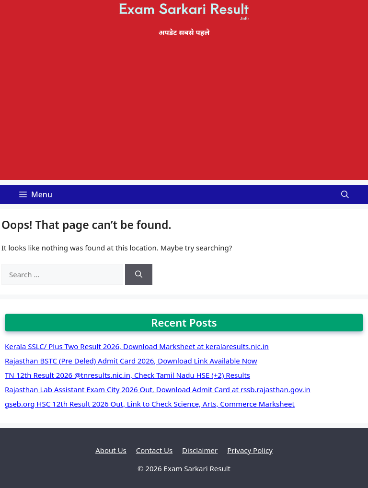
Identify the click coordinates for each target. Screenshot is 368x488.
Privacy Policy (250, 450)
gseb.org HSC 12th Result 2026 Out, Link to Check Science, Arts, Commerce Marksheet (150, 404)
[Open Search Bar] (345, 194)
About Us (110, 450)
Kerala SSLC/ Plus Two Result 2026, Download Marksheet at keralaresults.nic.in (137, 346)
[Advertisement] (184, 113)
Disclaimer (200, 450)
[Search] (138, 274)
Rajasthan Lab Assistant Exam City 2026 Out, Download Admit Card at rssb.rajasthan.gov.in (157, 389)
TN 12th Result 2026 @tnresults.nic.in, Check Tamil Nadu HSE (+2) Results (127, 375)
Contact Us (154, 450)
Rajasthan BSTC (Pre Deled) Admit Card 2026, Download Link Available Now (131, 360)
